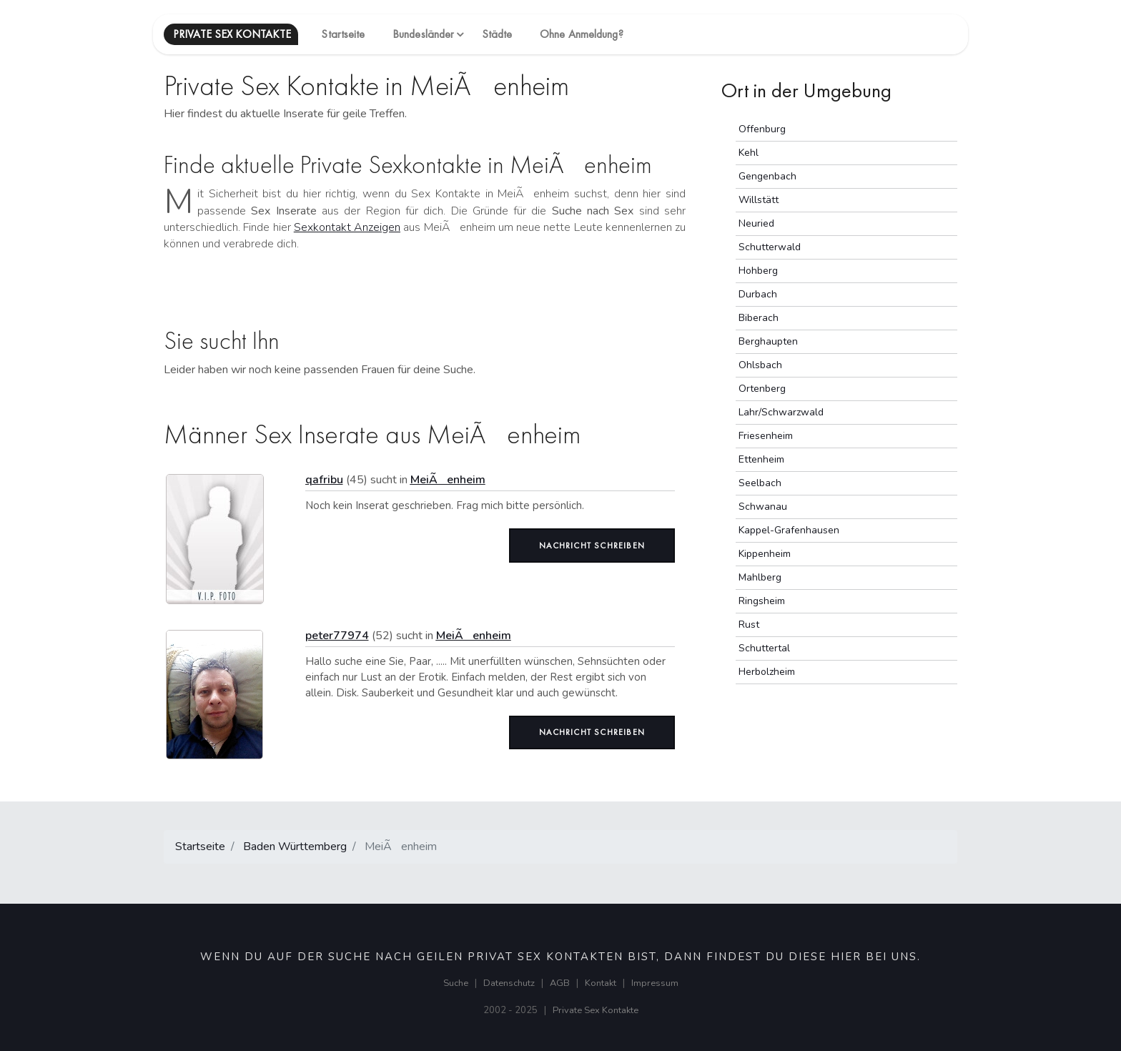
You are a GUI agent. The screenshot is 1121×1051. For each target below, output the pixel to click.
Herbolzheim (767, 672)
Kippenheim (765, 554)
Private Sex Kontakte (595, 1010)
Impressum (654, 983)
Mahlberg (760, 577)
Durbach (758, 294)
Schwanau (763, 506)
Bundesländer (423, 33)
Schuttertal (764, 648)
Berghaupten (768, 341)
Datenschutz (509, 983)
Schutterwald (770, 247)
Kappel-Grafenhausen (789, 530)
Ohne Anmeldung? (581, 33)
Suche (455, 983)
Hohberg (758, 270)
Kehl (749, 152)
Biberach (759, 318)
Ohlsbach (760, 365)
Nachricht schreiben (592, 545)
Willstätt (759, 200)
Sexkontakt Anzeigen (347, 227)
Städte (497, 33)
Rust (749, 624)
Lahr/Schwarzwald (781, 412)
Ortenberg (762, 388)
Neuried (756, 223)
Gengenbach (767, 176)
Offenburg (762, 129)
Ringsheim (762, 601)
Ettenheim (761, 459)
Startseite (343, 33)
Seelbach (760, 483)
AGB (560, 983)
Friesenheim (766, 436)
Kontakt (600, 983)
